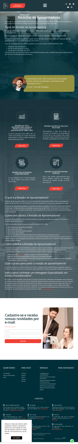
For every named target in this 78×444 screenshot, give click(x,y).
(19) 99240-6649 (57, 429)
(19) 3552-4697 (58, 410)
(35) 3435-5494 (43, 409)
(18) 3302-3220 (32, 429)
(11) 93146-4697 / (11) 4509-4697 (15, 410)
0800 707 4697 (40, 418)
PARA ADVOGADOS (66, 368)
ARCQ (64, 438)
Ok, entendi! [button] (16, 437)
